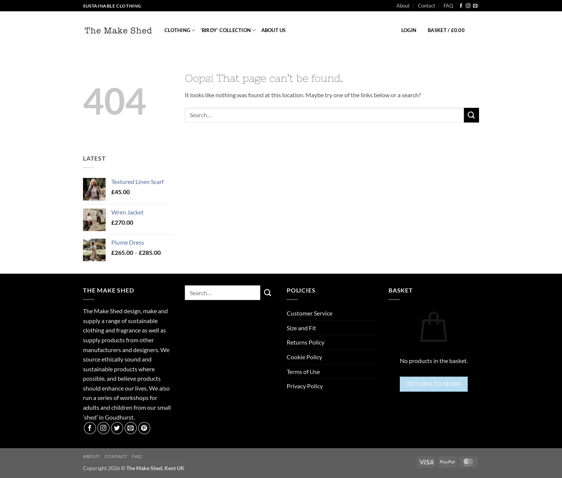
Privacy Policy (305, 385)
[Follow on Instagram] (468, 6)
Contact (426, 6)
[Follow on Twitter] (117, 428)
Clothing (179, 30)
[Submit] (471, 115)
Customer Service (309, 313)
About (403, 6)
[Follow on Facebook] (461, 6)
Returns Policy (305, 342)
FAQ (448, 6)
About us (273, 30)
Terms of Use (303, 371)
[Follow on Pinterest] (144, 428)
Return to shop (434, 383)
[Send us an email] (475, 6)
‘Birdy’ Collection (228, 30)
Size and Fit (301, 327)
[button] (408, 30)
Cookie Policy (304, 356)
